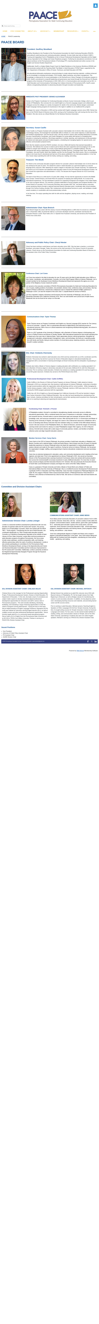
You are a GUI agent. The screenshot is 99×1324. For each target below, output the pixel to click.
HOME (3, 36)
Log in (95, 5)
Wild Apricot (80, 650)
